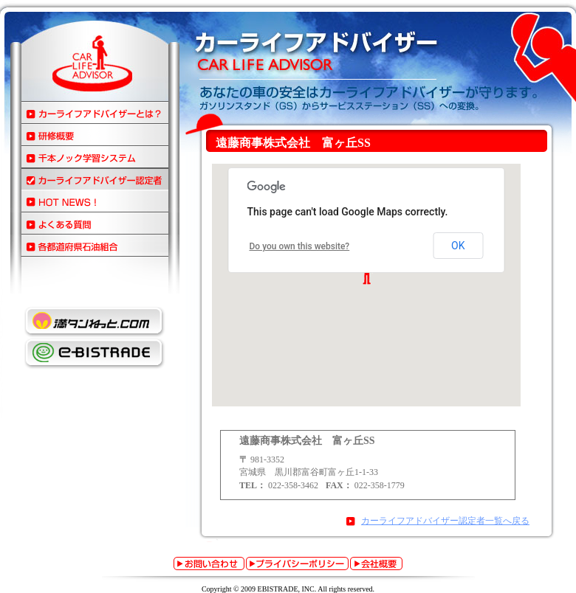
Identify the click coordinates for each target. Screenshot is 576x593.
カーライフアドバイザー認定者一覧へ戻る (445, 521)
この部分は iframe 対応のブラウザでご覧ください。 (367, 286)
